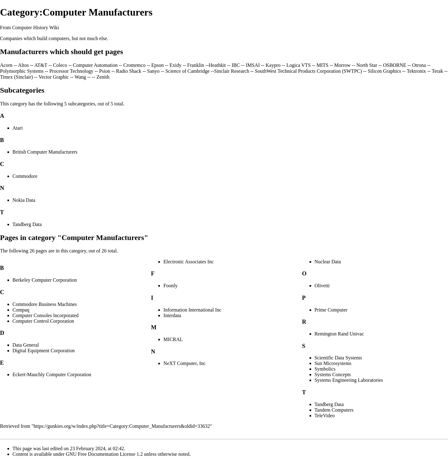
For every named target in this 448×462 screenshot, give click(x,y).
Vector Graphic (54, 77)
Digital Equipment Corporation (43, 350)
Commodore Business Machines (44, 304)
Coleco (60, 65)
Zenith (103, 77)
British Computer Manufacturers (44, 152)
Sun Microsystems (333, 363)
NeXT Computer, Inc (184, 363)
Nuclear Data (328, 261)
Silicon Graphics (384, 71)
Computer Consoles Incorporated (45, 315)
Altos (23, 65)
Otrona (419, 65)
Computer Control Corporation (43, 321)
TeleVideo (325, 415)
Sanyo (153, 71)
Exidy (175, 65)
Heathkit (217, 65)
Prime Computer (331, 309)
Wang (80, 77)
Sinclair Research (231, 71)
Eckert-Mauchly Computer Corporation (51, 374)
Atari (17, 128)
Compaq (20, 309)
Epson (157, 65)
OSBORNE (394, 65)
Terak (437, 71)
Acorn (6, 65)
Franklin (195, 65)
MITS (322, 65)
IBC (235, 65)
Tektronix (416, 71)
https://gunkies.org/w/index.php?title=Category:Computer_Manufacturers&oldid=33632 (122, 426)
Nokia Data (23, 200)
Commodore (24, 176)
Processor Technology (71, 71)
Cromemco (135, 65)
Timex (6, 77)
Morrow (342, 65)
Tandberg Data (27, 224)
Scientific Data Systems (338, 357)
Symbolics (325, 369)
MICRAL (173, 339)
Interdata (172, 315)
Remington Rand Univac (339, 333)
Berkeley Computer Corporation (44, 280)
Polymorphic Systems (22, 71)
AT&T (40, 65)
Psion (104, 71)
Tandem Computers (334, 410)
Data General (25, 345)
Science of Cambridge (187, 71)
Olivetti (322, 285)
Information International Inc (192, 309)
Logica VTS (298, 65)
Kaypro (273, 65)
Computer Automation (95, 65)
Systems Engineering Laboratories (349, 380)
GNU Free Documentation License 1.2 (104, 454)
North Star (366, 65)
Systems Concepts (333, 374)
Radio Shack (128, 71)
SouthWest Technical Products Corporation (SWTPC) (308, 71)
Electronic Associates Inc (188, 261)
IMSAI (253, 65)
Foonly (170, 285)
